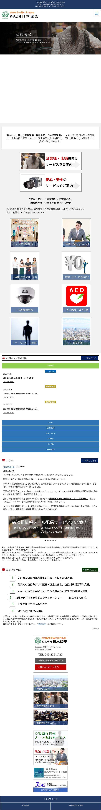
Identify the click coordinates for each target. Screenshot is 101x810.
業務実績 (75, 743)
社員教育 (25, 750)
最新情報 (50, 297)
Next (89, 458)
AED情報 (50, 370)
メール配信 (50, 381)
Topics (50, 354)
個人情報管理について (25, 763)
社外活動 (50, 375)
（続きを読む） (8, 313)
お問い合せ (25, 756)
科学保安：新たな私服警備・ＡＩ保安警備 (18, 310)
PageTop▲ (95, 559)
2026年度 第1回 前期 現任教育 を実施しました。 (20, 340)
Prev (12, 458)
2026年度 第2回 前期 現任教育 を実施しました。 (20, 325)
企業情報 (25, 737)
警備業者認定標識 (75, 737)
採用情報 (75, 750)
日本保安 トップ (50, 731)
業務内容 (42, 556)
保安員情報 (50, 359)
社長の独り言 (8, 398)
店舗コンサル (50, 365)
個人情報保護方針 (75, 756)
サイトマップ (75, 763)
